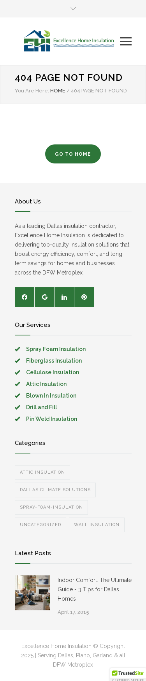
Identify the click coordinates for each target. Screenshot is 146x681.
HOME (57, 91)
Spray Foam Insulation (56, 349)
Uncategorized (40, 524)
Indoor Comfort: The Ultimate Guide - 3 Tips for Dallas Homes (95, 589)
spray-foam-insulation (51, 507)
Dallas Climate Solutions (55, 489)
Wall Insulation (97, 524)
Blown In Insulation (51, 396)
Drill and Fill (41, 407)
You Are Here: (32, 91)
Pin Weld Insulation (51, 419)
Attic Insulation (46, 384)
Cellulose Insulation (52, 372)
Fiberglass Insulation (54, 361)
